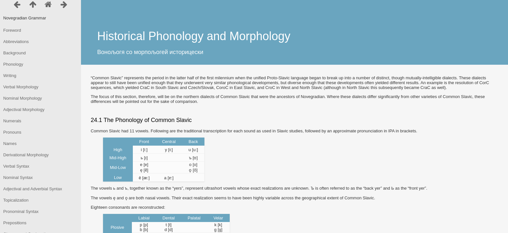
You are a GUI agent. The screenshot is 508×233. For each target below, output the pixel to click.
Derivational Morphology (26, 154)
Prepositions (15, 222)
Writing (9, 75)
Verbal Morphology (20, 86)
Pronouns (12, 132)
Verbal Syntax (16, 166)
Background (14, 52)
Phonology (13, 64)
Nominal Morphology (22, 98)
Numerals (12, 120)
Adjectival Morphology (23, 109)
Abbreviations (16, 41)
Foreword (12, 30)
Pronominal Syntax (21, 211)
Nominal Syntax (18, 177)
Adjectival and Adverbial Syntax (32, 188)
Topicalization (16, 200)
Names (10, 143)
